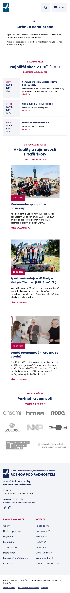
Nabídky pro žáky (12, 531)
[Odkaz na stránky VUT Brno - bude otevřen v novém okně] (17, 445)
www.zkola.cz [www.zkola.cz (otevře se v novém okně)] (43, 552)
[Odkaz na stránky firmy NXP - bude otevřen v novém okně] (35, 427)
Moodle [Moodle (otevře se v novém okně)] (40, 547)
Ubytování (8, 536)
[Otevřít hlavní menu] (59, 7)
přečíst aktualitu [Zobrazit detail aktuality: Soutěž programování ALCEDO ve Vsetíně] (20, 379)
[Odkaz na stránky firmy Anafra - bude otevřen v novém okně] (12, 427)
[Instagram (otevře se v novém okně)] (9, 508)
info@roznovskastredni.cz (25, 502)
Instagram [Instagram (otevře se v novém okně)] (41, 531)
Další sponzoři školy (35, 404)
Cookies (44, 587)
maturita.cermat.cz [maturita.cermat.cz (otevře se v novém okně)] (46, 563)
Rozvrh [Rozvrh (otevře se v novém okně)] (39, 542)
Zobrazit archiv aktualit (35, 159)
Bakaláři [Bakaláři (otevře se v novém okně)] (40, 536)
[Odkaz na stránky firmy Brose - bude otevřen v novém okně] (35, 413)
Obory (6, 525)
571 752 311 (17, 499)
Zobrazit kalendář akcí (35, 72)
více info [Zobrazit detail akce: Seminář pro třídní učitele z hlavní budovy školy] (26, 94)
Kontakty (8, 563)
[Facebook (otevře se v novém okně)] (4, 508)
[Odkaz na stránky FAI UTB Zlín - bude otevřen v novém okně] (52, 445)
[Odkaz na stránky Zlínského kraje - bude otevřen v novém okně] (58, 427)
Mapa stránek (9, 587)
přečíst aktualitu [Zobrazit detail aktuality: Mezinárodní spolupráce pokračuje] (20, 228)
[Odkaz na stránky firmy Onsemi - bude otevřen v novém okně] (12, 413)
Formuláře (8, 542)
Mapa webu (9, 552)
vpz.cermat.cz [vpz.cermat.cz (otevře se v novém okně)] (43, 558)
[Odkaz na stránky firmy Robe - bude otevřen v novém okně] (58, 413)
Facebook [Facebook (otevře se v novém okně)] (41, 525)
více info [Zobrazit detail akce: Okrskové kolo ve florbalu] (26, 129)
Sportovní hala (11, 547)
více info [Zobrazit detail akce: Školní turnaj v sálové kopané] (26, 110)
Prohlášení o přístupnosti (16, 558)
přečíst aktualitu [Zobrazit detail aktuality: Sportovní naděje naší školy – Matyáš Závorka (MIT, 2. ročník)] (20, 302)
